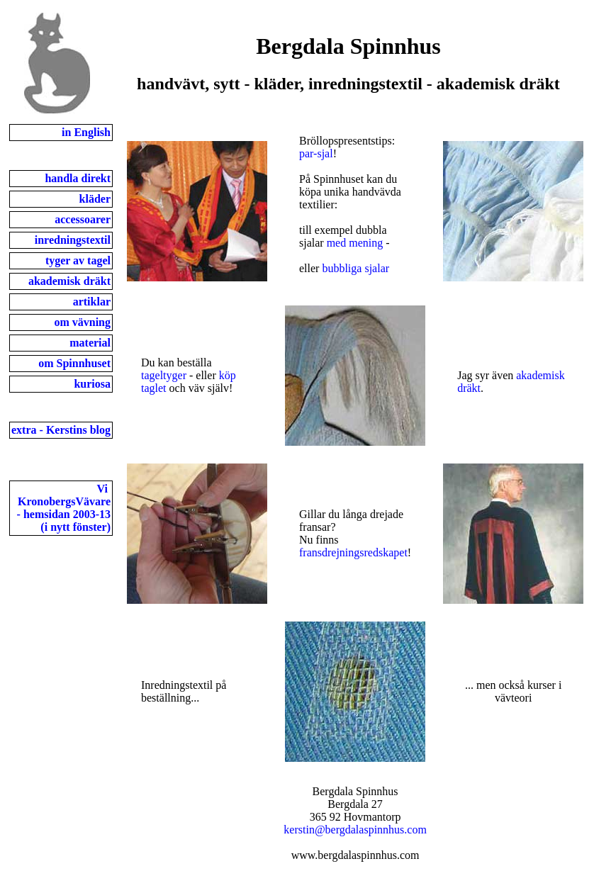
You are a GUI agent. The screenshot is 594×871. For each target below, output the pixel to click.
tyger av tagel (78, 260)
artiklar (92, 302)
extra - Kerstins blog (61, 430)
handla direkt (78, 178)
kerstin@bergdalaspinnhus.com (355, 830)
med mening (355, 243)
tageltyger (163, 375)
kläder (95, 199)
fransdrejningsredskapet (353, 552)
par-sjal (316, 153)
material (90, 343)
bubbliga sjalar (355, 268)
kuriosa (92, 384)
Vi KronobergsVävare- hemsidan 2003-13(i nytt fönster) (64, 508)
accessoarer (83, 219)
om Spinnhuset (74, 363)
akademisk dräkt (69, 281)
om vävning (82, 322)
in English (86, 132)
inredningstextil (73, 240)
